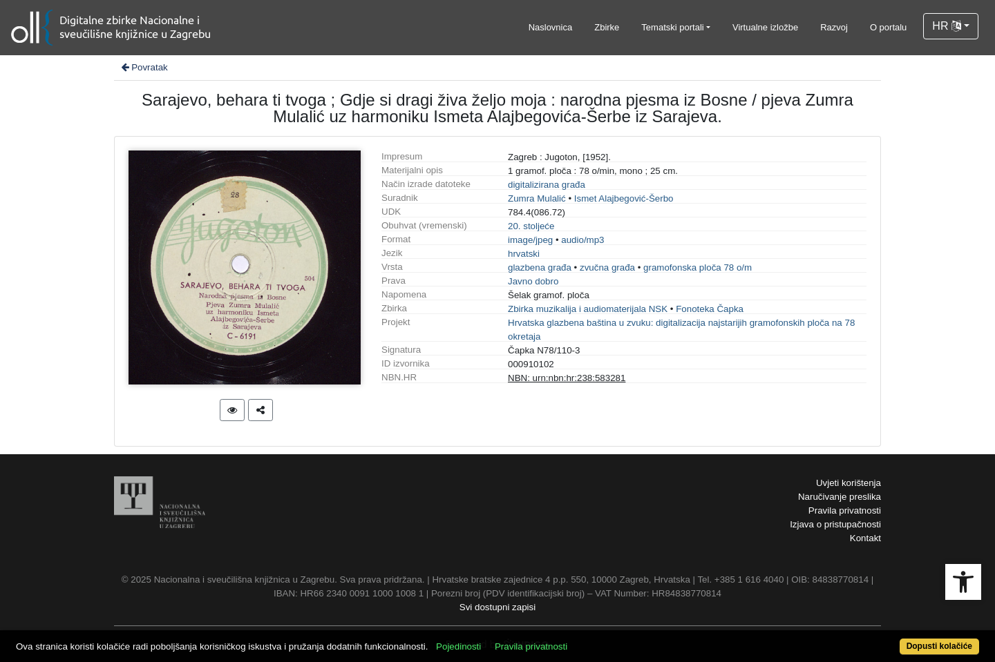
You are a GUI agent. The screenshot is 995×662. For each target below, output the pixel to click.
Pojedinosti (458, 646)
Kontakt (865, 538)
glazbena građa (539, 267)
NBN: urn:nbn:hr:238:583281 (566, 378)
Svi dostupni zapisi (497, 607)
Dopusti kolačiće (939, 646)
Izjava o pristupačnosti (835, 524)
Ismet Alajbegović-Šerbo (624, 198)
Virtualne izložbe (765, 27)
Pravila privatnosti (844, 510)
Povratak (144, 67)
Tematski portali (672, 27)
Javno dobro (533, 281)
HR (946, 26)
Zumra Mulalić (537, 198)
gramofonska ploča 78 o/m (697, 267)
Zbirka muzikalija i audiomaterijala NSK (587, 309)
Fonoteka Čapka (709, 309)
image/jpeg (530, 240)
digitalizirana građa (546, 184)
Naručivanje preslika (839, 496)
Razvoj (834, 27)
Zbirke (606, 27)
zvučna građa (607, 267)
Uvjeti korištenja (848, 483)
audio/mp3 (582, 240)
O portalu (888, 27)
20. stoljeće (531, 226)
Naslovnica (551, 27)
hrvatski (524, 254)
